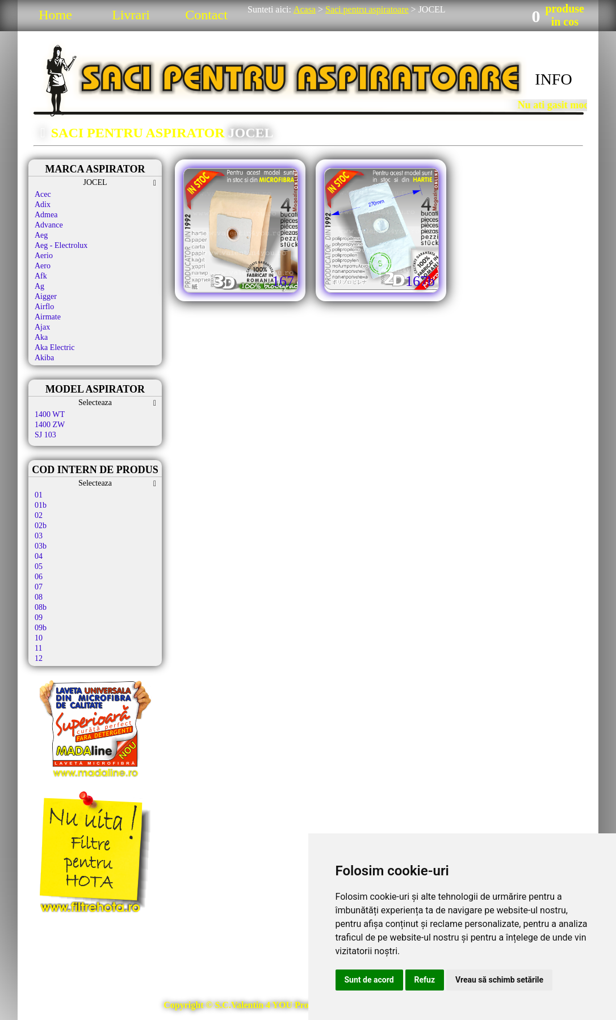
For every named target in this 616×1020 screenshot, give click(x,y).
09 (39, 617)
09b (41, 627)
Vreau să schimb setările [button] (499, 979)
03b (41, 546)
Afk (41, 276)
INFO (553, 79)
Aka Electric (54, 347)
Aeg (41, 235)
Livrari (131, 14)
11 (38, 648)
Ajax (42, 327)
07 (39, 587)
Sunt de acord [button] (369, 979)
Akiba (44, 357)
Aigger (46, 296)
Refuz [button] (424, 979)
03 (39, 536)
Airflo (44, 306)
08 (39, 597)
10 (39, 638)
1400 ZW (50, 424)
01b (41, 505)
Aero (43, 266)
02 (39, 515)
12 (39, 658)
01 (39, 495)
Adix (43, 204)
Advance (49, 225)
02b (41, 525)
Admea (46, 214)
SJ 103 (45, 435)
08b (41, 607)
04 (39, 556)
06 (39, 576)
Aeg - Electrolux (61, 245)
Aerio (44, 255)
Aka (41, 337)
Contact (206, 14)
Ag (39, 286)
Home (55, 14)
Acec (43, 194)
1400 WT (50, 414)
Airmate (48, 317)
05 (39, 566)
